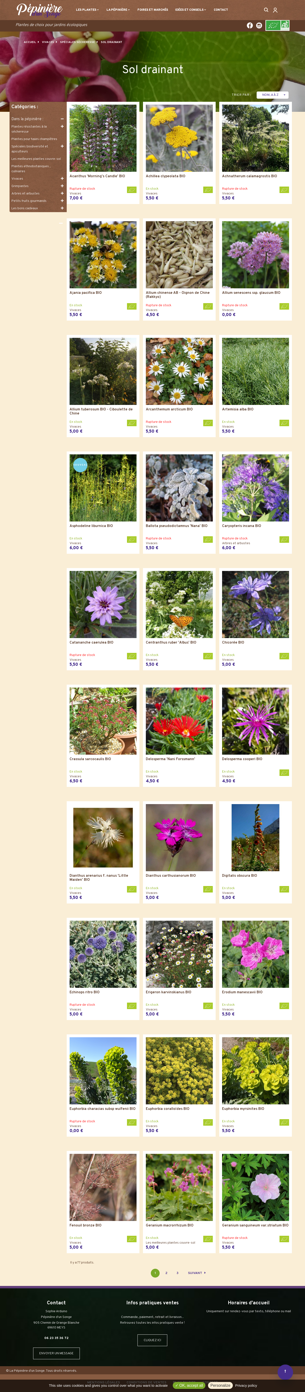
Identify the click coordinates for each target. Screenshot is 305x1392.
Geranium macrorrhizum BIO (169, 1226)
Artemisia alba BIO (238, 410)
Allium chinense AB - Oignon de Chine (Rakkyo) (178, 295)
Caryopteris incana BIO (241, 526)
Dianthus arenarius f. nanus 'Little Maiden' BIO (99, 878)
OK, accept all (189, 1385)
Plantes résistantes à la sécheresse (29, 129)
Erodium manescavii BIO (242, 993)
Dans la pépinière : (27, 119)
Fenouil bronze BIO (86, 1226)
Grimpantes (20, 186)
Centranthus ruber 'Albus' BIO (171, 643)
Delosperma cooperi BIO (242, 760)
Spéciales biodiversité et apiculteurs (29, 149)
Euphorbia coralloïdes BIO (167, 1109)
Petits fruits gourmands (28, 201)
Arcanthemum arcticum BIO (169, 410)
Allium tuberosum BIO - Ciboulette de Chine (101, 412)
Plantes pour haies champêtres (34, 139)
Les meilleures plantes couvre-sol (36, 159)
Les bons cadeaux (24, 208)
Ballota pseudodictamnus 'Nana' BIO (177, 526)
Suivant (197, 1273)
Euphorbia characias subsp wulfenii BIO (103, 1109)
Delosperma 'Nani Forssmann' (170, 760)
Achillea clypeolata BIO (165, 177)
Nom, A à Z (274, 95)
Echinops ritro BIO (85, 993)
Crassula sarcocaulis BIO (90, 760)
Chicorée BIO (233, 643)
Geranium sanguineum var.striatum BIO (255, 1226)
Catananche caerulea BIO (91, 643)
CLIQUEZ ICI (152, 1340)
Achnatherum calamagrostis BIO (249, 177)
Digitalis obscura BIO (239, 876)
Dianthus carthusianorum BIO (171, 876)
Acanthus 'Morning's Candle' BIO (97, 177)
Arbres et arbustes (25, 194)
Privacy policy (246, 1385)
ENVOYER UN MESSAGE (56, 1353)
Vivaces (17, 179)
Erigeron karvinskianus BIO (168, 993)
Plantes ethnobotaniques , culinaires (31, 168)
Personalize (220, 1385)
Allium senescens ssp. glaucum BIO (251, 293)
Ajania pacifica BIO (86, 293)
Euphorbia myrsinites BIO (243, 1109)
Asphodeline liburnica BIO (91, 526)
